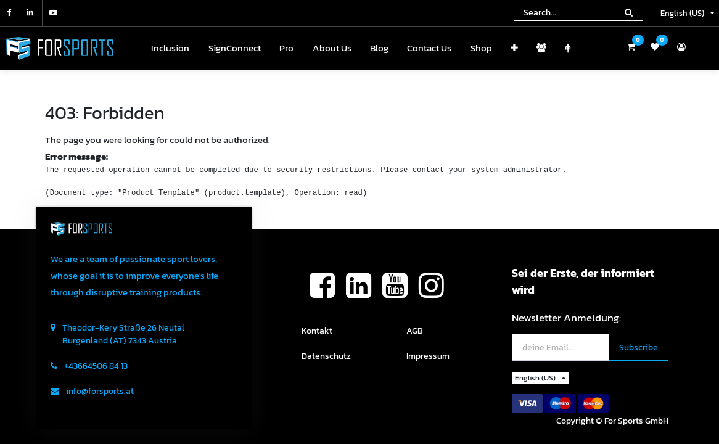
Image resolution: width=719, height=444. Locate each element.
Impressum (428, 356)
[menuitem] (170, 48)
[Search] (629, 12)
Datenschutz (326, 356)
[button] (514, 48)
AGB (414, 330)
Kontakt (317, 330)
